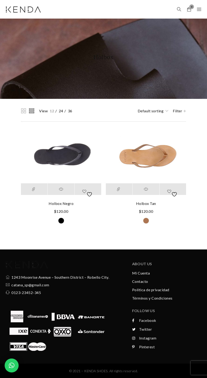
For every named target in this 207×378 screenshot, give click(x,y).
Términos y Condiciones (152, 298)
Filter (177, 111)
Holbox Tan (146, 203)
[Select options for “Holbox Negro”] (34, 189)
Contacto (140, 281)
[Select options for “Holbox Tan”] (119, 189)
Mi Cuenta (141, 273)
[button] (12, 365)
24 (61, 111)
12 (52, 111)
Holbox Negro (61, 203)
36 (70, 111)
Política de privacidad (150, 290)
